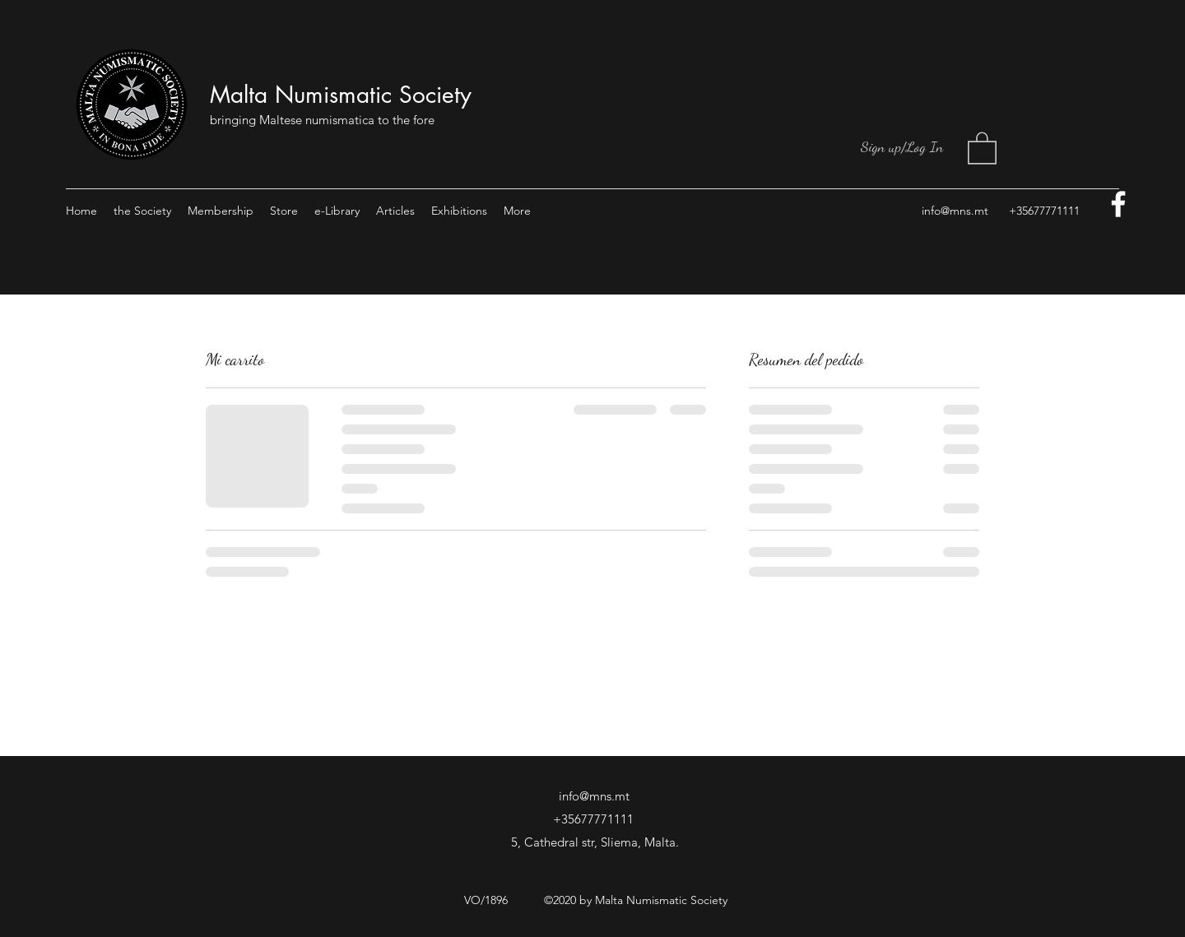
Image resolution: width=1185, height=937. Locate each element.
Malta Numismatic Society (341, 94)
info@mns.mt (955, 210)
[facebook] (1118, 204)
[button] (982, 147)
